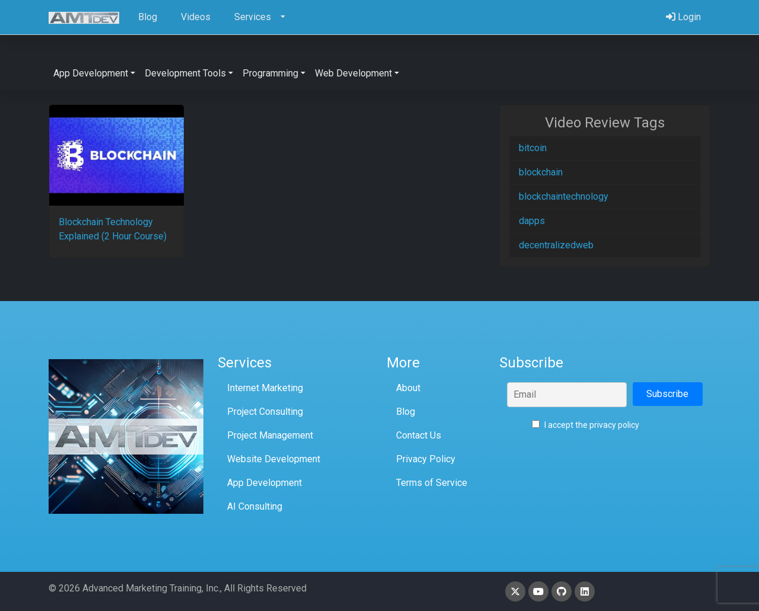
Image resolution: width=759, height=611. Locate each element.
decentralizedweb (556, 245)
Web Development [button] (353, 73)
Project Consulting (265, 411)
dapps (532, 220)
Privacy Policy (425, 459)
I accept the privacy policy (585, 425)
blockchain (541, 172)
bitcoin (533, 147)
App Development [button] (90, 73)
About (408, 388)
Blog (405, 411)
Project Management (270, 435)
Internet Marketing (265, 388)
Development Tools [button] (185, 73)
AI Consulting (254, 506)
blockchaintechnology (563, 196)
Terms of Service (431, 482)
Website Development (273, 459)
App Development (264, 482)
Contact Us (418, 435)
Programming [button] (270, 73)
